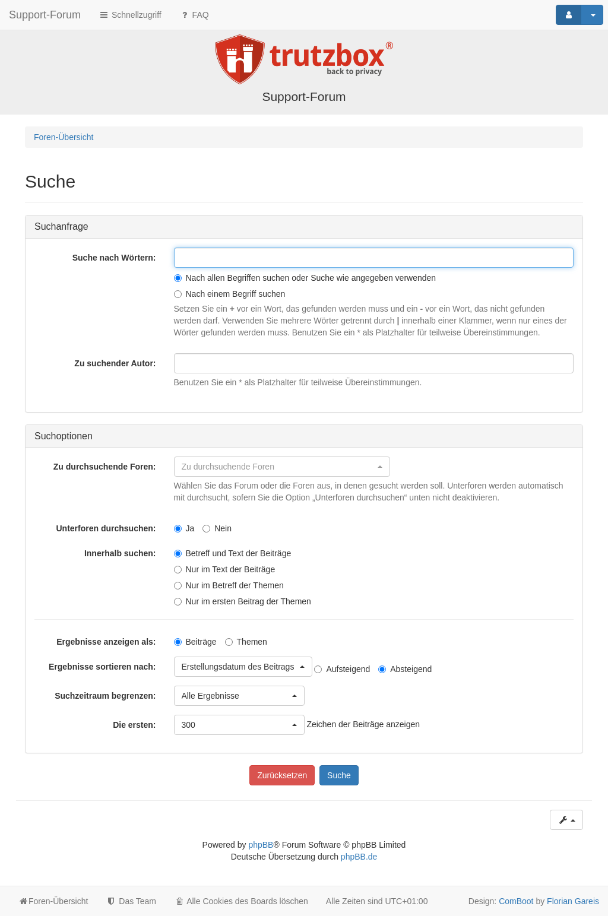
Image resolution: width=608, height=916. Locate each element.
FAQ (194, 15)
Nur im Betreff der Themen (229, 585)
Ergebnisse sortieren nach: (102, 666)
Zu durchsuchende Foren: (104, 466)
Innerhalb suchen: (120, 553)
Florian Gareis (573, 901)
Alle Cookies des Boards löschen (241, 901)
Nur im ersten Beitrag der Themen (242, 601)
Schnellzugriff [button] (130, 15)
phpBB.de (359, 856)
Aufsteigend (342, 669)
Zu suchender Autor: (115, 363)
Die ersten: (134, 725)
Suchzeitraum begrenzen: (105, 696)
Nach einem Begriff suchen (230, 294)
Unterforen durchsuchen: (106, 528)
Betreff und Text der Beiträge (233, 553)
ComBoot (516, 901)
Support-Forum (45, 15)
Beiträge (195, 641)
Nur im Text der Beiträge (225, 569)
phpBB (260, 845)
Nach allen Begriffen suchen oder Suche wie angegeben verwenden (305, 278)
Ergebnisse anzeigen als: (106, 641)
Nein (217, 528)
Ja (184, 528)
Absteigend (405, 669)
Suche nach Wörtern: (114, 257)
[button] (282, 467)
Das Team (131, 901)
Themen (246, 641)
